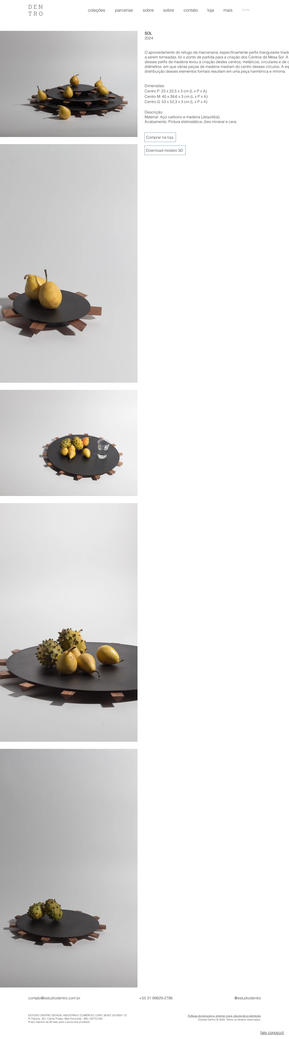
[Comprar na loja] (160, 137)
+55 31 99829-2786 (156, 998)
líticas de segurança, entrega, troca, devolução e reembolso (226, 1015)
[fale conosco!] (272, 1032)
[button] (251, 9)
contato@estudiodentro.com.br (54, 998)
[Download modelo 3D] (165, 150)
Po (189, 1015)
